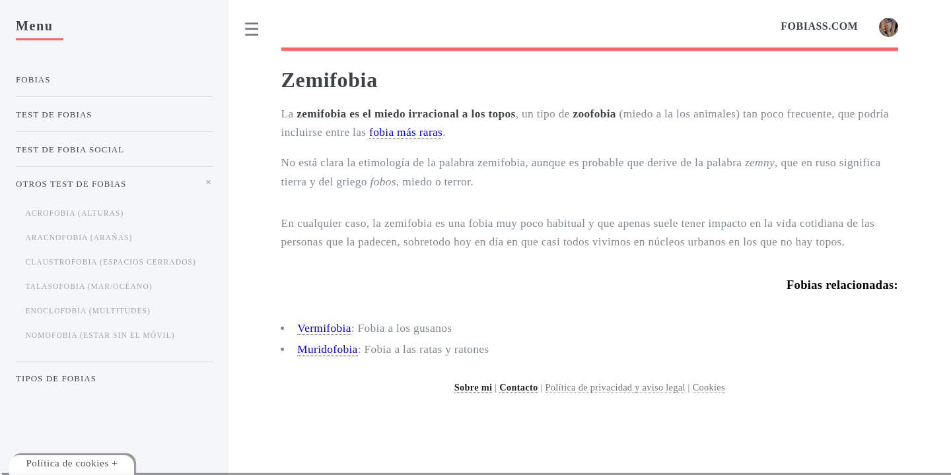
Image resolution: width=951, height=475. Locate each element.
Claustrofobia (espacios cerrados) (110, 262)
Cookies (709, 387)
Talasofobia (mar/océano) (88, 286)
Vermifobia (324, 328)
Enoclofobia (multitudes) (88, 311)
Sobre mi (473, 387)
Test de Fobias (54, 114)
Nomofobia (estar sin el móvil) (99, 335)
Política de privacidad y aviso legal (616, 387)
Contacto (518, 387)
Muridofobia (327, 349)
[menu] (252, 29)
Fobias (33, 79)
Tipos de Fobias (56, 378)
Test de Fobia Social (70, 149)
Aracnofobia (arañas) (78, 237)
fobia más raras (405, 132)
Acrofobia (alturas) (74, 213)
